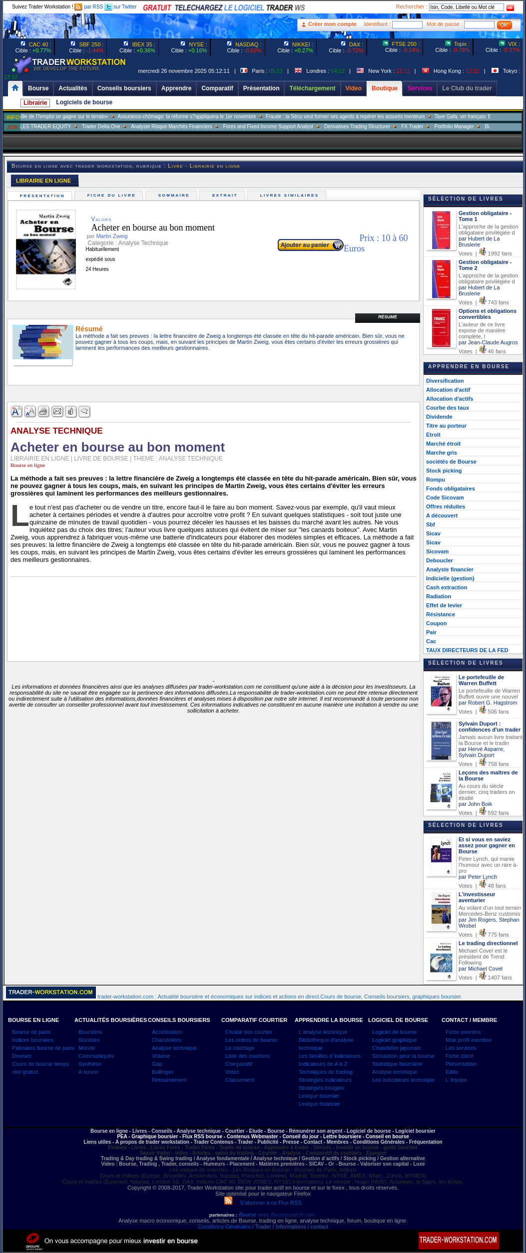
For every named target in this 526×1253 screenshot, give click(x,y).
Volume (161, 1056)
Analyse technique (174, 1048)
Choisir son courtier (249, 1032)
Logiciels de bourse (84, 102)
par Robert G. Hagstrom (488, 703)
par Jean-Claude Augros (488, 342)
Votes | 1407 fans (485, 978)
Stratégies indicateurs (325, 1080)
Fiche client (460, 1056)
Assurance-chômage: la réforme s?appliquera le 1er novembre (199, 116)
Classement (239, 1080)
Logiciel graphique (394, 1040)
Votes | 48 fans (482, 886)
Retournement (169, 1080)
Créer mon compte (332, 24)
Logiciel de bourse (394, 1032)
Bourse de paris (31, 1032)
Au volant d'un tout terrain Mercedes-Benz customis (490, 911)
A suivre (88, 1072)
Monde (86, 1048)
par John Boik (475, 804)
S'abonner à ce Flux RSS (262, 1203)
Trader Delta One (113, 126)
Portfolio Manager (467, 126)
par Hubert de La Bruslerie (479, 242)
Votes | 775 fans (484, 935)
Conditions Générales (224, 1227)
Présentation (43, 196)
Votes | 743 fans (484, 302)
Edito (452, 1072)
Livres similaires (291, 195)
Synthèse (89, 1064)
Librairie (35, 102)
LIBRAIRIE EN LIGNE (43, 181)
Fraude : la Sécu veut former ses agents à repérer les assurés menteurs (358, 116)
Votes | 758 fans (484, 764)
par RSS (88, 6)
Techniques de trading (326, 1072)
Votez (232, 1072)
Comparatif (238, 1064)
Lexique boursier (319, 1096)
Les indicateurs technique (403, 1080)
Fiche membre (463, 1032)
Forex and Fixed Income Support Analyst (280, 126)
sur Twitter (120, 6)
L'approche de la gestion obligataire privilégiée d (489, 230)
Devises (21, 1056)
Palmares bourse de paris (43, 1048)
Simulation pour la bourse (403, 1056)
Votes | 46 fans (482, 351)
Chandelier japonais (396, 1048)
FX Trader (425, 126)
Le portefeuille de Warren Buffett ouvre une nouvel (489, 694)
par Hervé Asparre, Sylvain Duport (482, 752)
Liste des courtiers (247, 1056)
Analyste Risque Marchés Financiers (183, 126)
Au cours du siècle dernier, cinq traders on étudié (487, 792)
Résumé (387, 316)
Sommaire (175, 195)
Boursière (90, 1032)
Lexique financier (319, 1104)
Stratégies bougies (321, 1088)
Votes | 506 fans (484, 712)
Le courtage (239, 1048)
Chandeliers (166, 1040)
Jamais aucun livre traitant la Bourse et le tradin (491, 740)
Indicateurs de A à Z (323, 1064)
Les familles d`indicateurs (330, 1056)
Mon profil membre (469, 1040)
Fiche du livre (112, 195)
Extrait (226, 195)
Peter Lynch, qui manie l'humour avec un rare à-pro (488, 865)
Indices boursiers (32, 1040)
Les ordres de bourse (251, 1040)
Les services (461, 1048)
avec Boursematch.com (286, 1215)
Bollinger (162, 1072)
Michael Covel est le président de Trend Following (483, 957)
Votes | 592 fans (484, 813)
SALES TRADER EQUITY (54, 126)
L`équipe (456, 1080)
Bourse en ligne (27, 465)
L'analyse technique (323, 1032)
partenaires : (223, 1215)
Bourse (248, 1215)
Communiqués (96, 1056)
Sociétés (88, 1040)
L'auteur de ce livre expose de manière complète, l (482, 330)
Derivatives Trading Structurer (370, 126)
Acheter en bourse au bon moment (145, 228)
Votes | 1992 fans (485, 253)
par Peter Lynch (478, 877)
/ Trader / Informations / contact (289, 1227)
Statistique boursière (397, 1064)
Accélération (167, 1032)
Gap (157, 1064)
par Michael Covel (481, 969)
